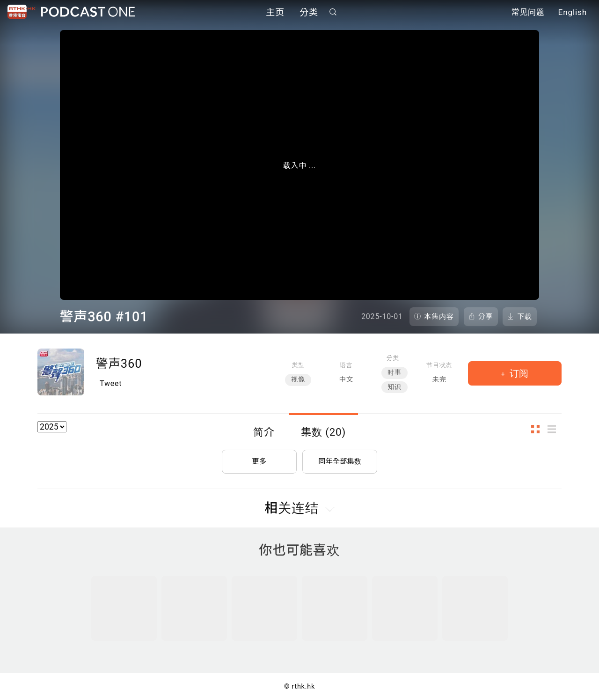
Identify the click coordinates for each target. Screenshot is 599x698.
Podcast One (88, 12)
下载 (524, 316)
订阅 (517, 373)
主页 (275, 12)
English (572, 13)
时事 (394, 373)
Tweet (111, 383)
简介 (264, 432)
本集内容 (439, 316)
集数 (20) (323, 432)
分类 (309, 12)
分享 (485, 316)
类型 (298, 365)
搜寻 (333, 12)
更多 (259, 459)
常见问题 (528, 13)
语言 (346, 365)
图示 (538, 429)
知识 (394, 387)
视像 (298, 380)
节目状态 (439, 365)
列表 (555, 429)
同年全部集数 (339, 459)
